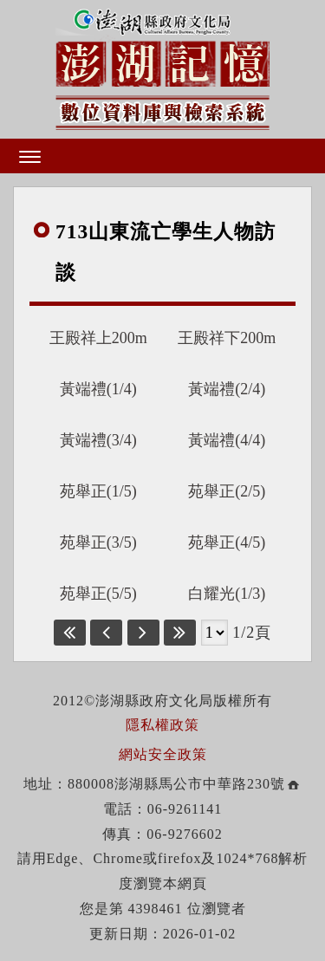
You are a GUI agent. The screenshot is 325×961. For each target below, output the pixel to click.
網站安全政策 (163, 754)
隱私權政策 (162, 725)
